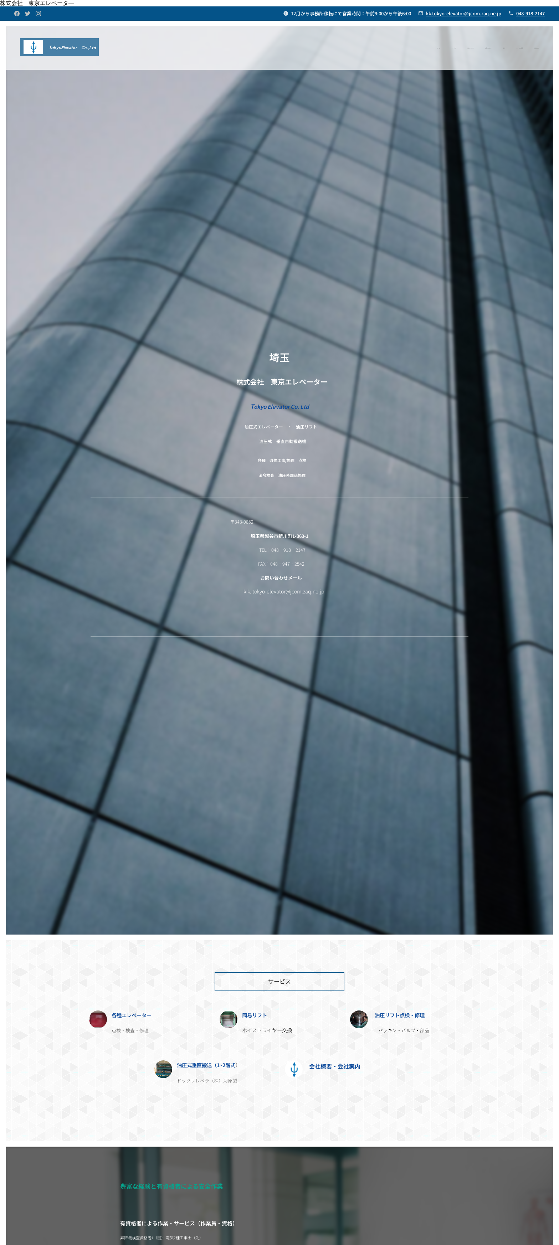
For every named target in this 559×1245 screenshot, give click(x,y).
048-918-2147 (530, 13)
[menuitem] (472, 48)
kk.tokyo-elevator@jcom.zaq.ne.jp (463, 13)
